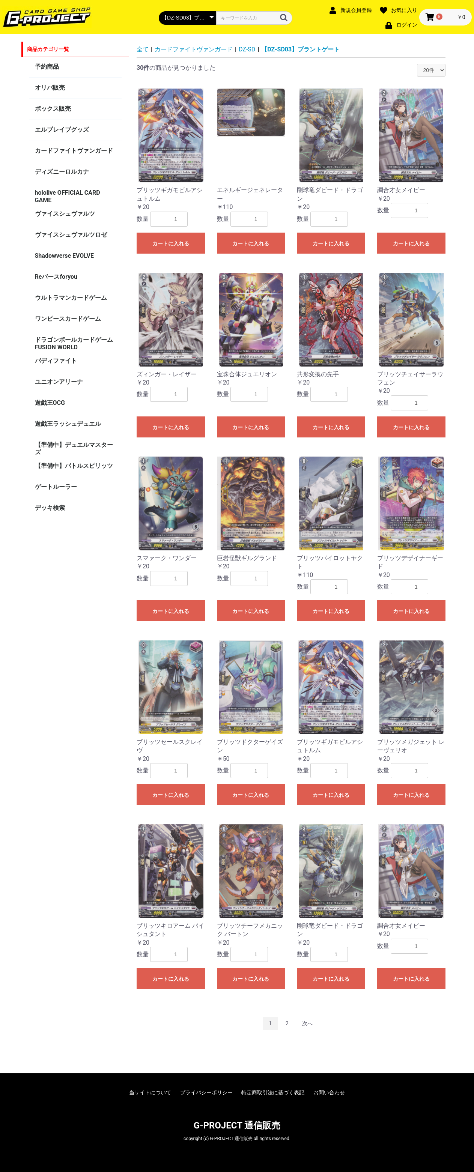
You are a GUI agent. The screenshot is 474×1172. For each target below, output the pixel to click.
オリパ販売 (50, 87)
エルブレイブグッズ (62, 129)
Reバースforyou (56, 276)
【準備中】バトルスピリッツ (74, 465)
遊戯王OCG (50, 402)
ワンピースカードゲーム (68, 318)
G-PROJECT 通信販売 (237, 1125)
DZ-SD (247, 49)
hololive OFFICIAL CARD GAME (67, 196)
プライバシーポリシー (206, 1092)
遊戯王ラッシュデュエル (68, 423)
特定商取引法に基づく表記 (272, 1092)
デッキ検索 (50, 507)
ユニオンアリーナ (59, 381)
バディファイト (56, 360)
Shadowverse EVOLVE (64, 255)
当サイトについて (150, 1092)
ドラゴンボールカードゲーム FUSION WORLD (74, 343)
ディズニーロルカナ (62, 171)
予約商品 (47, 66)
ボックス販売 (53, 108)
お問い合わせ (329, 1092)
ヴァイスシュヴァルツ (65, 213)
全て (143, 49)
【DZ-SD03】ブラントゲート (300, 49)
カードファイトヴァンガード (74, 150)
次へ (307, 1023)
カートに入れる (170, 243)
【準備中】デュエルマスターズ (74, 448)
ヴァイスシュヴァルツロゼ (71, 234)
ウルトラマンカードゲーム (71, 297)
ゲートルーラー (56, 486)
